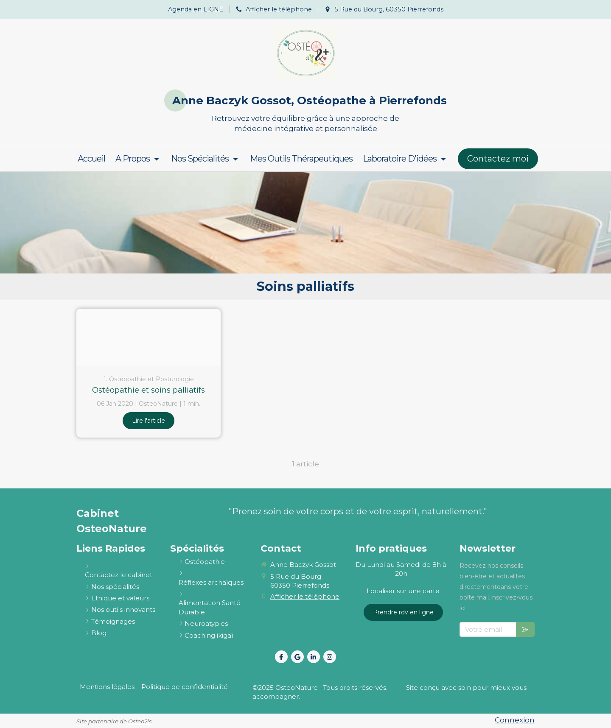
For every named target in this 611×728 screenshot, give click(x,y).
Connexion (515, 720)
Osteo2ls (139, 721)
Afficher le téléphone (279, 9)
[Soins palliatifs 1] (148, 337)
